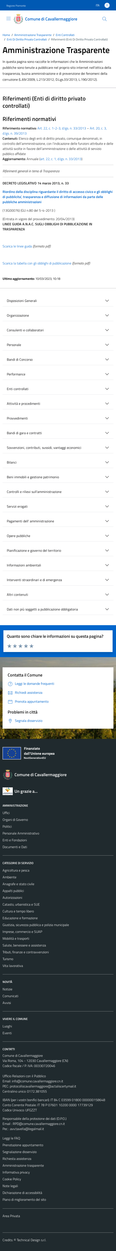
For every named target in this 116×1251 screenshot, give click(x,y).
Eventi (7, 1033)
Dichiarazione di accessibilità (22, 1192)
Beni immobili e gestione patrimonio (33, 477)
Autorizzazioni (12, 897)
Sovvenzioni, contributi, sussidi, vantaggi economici (44, 447)
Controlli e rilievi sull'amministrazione (34, 491)
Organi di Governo (15, 819)
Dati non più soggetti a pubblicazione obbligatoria (42, 609)
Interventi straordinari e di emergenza (34, 579)
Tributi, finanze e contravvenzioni (26, 952)
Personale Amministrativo (21, 833)
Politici (7, 826)
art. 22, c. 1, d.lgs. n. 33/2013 (61, 158)
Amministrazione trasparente (23, 1165)
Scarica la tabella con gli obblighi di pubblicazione (37, 263)
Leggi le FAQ (11, 1138)
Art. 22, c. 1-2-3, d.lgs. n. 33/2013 (61, 128)
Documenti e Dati (15, 846)
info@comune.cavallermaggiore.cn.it (37, 1081)
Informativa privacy (16, 1172)
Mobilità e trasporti (16, 938)
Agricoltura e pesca (16, 870)
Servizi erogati (17, 506)
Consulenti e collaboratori (25, 330)
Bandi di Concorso (20, 359)
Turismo (8, 958)
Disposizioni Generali (22, 300)
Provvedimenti (17, 418)
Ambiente (9, 877)
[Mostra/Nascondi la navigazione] (8, 18)
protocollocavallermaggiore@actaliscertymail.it (43, 1086)
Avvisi (7, 1002)
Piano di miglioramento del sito (24, 1199)
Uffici (6, 812)
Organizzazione (18, 315)
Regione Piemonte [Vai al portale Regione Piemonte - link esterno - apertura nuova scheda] (16, 6)
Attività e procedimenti (23, 403)
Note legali (10, 1185)
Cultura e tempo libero (18, 911)
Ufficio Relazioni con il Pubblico (24, 1076)
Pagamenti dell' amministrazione (30, 521)
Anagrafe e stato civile (18, 883)
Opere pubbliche (18, 535)
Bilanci (12, 462)
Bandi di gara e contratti (24, 432)
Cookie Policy (12, 1179)
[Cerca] (104, 19)
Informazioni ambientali (24, 565)
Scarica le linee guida (17, 246)
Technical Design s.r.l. (31, 1239)
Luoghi (7, 1026)
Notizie (7, 989)
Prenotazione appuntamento (23, 1145)
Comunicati (10, 995)
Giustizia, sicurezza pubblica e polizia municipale (36, 924)
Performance (16, 374)
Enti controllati (18, 388)
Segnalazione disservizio (20, 1151)
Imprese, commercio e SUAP (22, 931)
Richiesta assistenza (17, 1158)
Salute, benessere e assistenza (24, 945)
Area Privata (11, 1215)
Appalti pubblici (13, 890)
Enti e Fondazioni (15, 840)
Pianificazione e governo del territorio (34, 550)
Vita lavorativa (13, 965)
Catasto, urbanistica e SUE (21, 904)
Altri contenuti (17, 594)
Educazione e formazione (20, 918)
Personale (14, 344)
